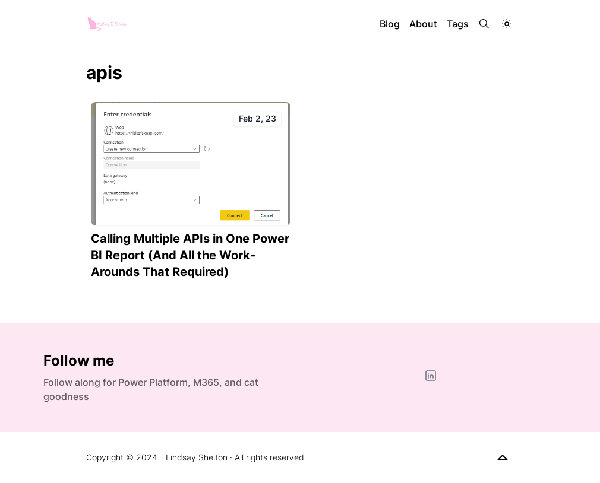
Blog (390, 24)
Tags (458, 24)
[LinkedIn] (431, 376)
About (423, 24)
